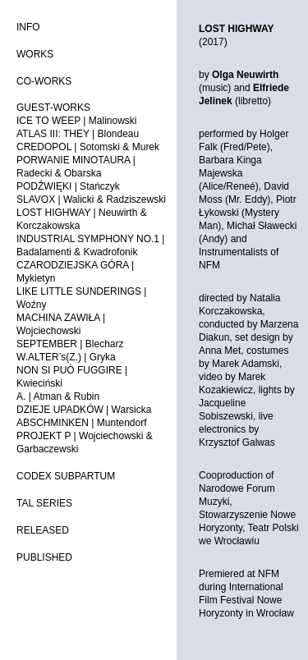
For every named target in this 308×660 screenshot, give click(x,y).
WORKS (34, 54)
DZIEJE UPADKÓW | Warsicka (83, 409)
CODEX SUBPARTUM (65, 476)
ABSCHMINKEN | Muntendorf (81, 423)
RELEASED (42, 530)
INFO (28, 27)
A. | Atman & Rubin (57, 396)
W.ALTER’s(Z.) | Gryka (66, 357)
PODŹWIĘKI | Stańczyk (68, 186)
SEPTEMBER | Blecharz (70, 344)
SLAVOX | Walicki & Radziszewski (91, 199)
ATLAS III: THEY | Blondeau (77, 134)
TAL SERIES (44, 503)
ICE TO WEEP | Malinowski (76, 120)
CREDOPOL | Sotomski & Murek (87, 147)
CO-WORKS (43, 81)
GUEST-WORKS (53, 107)
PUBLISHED (44, 557)
